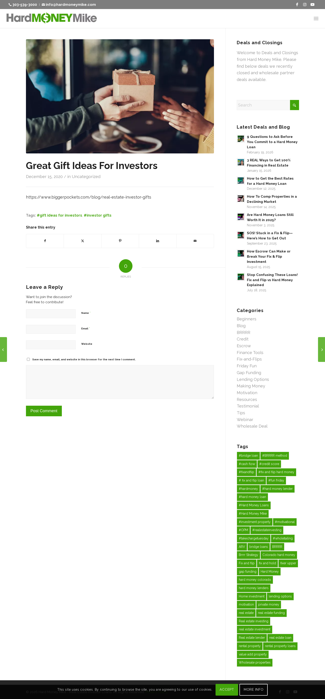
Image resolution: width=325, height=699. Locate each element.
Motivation (247, 392)
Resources (247, 399)
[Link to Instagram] (305, 4)
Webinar (245, 419)
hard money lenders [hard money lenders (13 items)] (254, 588)
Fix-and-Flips (249, 359)
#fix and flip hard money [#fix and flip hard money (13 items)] (276, 472)
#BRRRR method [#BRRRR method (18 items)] (274, 455)
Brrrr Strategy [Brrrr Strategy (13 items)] (248, 555)
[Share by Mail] (195, 241)
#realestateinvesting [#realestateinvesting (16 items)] (266, 530)
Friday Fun (247, 365)
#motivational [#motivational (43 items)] (285, 522)
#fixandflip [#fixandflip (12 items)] (246, 472)
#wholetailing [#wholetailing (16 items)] (283, 538)
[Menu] (316, 18)
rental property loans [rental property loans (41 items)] (280, 646)
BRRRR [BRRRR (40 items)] (277, 547)
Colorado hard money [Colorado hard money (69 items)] (278, 555)
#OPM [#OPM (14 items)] (243, 530)
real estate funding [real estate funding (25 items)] (271, 613)
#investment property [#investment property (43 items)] (255, 522)
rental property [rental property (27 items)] (250, 646)
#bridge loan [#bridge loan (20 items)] (248, 455)
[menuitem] (24, 4)
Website (86, 344)
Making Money (251, 386)
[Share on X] (82, 241)
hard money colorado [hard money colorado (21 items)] (255, 579)
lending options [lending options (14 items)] (280, 596)
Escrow (244, 345)
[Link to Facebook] (297, 4)
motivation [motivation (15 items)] (246, 604)
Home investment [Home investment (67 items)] (252, 596)
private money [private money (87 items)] (268, 604)
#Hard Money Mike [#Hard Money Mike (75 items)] (253, 513)
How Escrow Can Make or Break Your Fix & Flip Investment (268, 256)
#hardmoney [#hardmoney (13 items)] (248, 489)
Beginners (246, 319)
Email (85, 328)
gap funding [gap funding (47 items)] (247, 571)
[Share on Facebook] (45, 241)
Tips (241, 412)
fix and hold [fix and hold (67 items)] (267, 563)
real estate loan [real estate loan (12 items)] (280, 637)
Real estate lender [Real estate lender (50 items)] (252, 637)
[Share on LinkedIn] (157, 241)
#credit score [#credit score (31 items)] (269, 464)
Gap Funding (249, 372)
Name (86, 313)
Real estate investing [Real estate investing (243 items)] (253, 621)
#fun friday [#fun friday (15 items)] (276, 480)
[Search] (268, 105)
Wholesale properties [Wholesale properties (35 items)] (255, 662)
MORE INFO (254, 689)
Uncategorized (86, 176)
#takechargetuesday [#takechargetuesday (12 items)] (254, 538)
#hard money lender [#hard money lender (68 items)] (277, 489)
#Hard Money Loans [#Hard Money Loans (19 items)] (254, 505)
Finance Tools (250, 352)
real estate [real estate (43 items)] (246, 613)
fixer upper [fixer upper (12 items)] (288, 563)
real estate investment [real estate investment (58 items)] (254, 629)
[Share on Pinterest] (120, 241)
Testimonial (248, 406)
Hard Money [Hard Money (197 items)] (270, 571)
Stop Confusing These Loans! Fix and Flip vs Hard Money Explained (272, 280)
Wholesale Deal (252, 426)
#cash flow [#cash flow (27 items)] (247, 464)
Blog (241, 325)
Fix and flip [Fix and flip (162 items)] (247, 563)
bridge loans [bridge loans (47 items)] (258, 547)
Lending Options (253, 379)
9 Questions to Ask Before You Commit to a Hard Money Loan (272, 142)
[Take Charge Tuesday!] (3, 349)
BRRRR (243, 332)
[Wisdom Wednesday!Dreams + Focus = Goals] (321, 349)
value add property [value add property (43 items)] (253, 654)
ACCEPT (227, 689)
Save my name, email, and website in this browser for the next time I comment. (84, 359)
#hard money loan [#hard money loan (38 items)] (252, 497)
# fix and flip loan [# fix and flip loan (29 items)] (251, 480)
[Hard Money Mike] (52, 18)
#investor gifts (97, 215)
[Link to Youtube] (312, 4)
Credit (242, 339)
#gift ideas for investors (59, 215)
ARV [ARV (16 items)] (242, 547)
